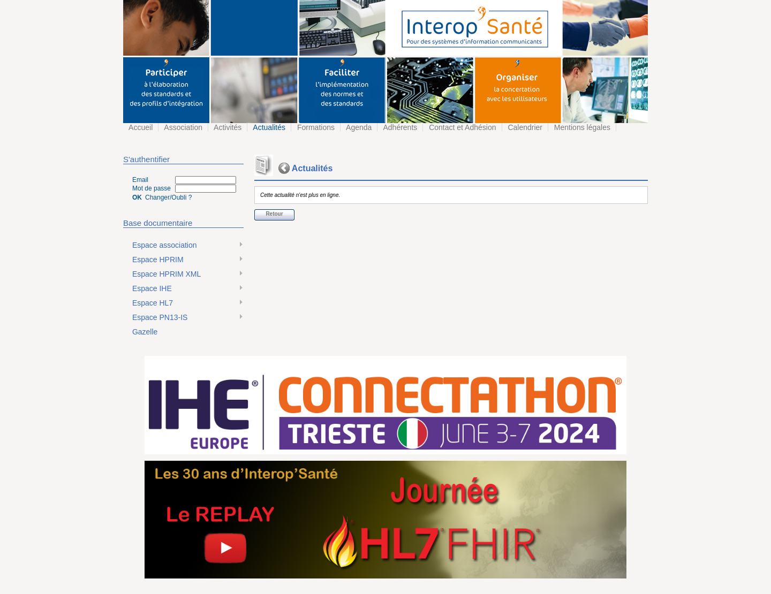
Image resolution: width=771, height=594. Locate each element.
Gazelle (143, 332)
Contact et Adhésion (461, 127)
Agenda (358, 127)
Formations (315, 127)
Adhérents (399, 127)
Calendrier (524, 127)
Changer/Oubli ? (168, 197)
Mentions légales (581, 127)
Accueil (140, 127)
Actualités (268, 127)
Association (182, 127)
